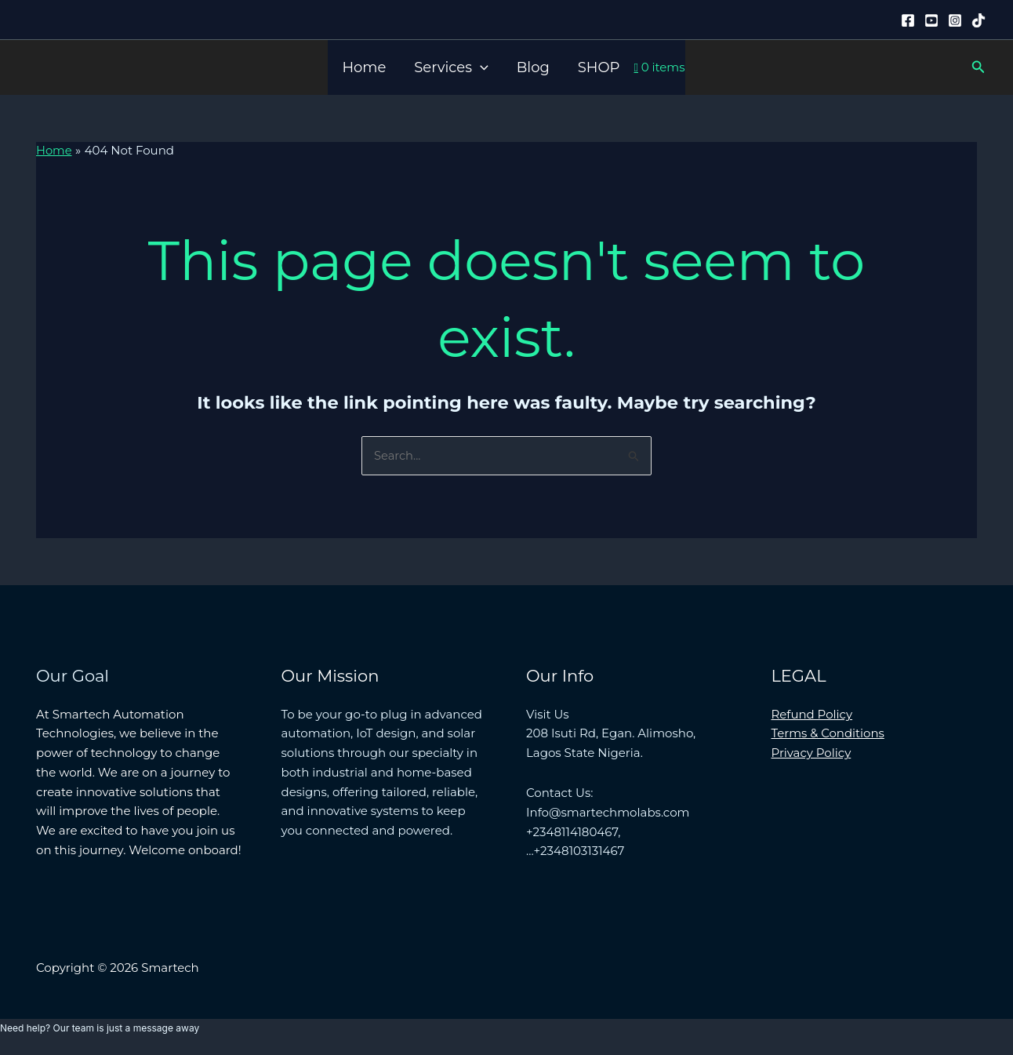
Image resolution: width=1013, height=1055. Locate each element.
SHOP (599, 67)
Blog (533, 67)
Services (451, 67)
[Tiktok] (978, 20)
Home (364, 67)
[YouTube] (931, 20)
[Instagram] (955, 20)
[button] (480, 67)
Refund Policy (812, 714)
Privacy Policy (811, 752)
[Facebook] (908, 20)
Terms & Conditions (828, 733)
